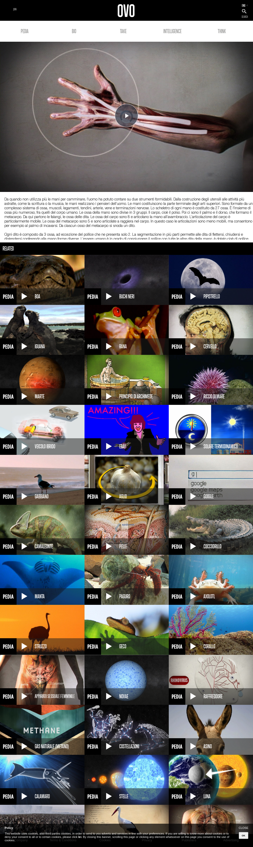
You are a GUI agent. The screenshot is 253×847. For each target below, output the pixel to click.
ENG (243, 5)
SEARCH (245, 16)
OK (243, 835)
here (79, 837)
